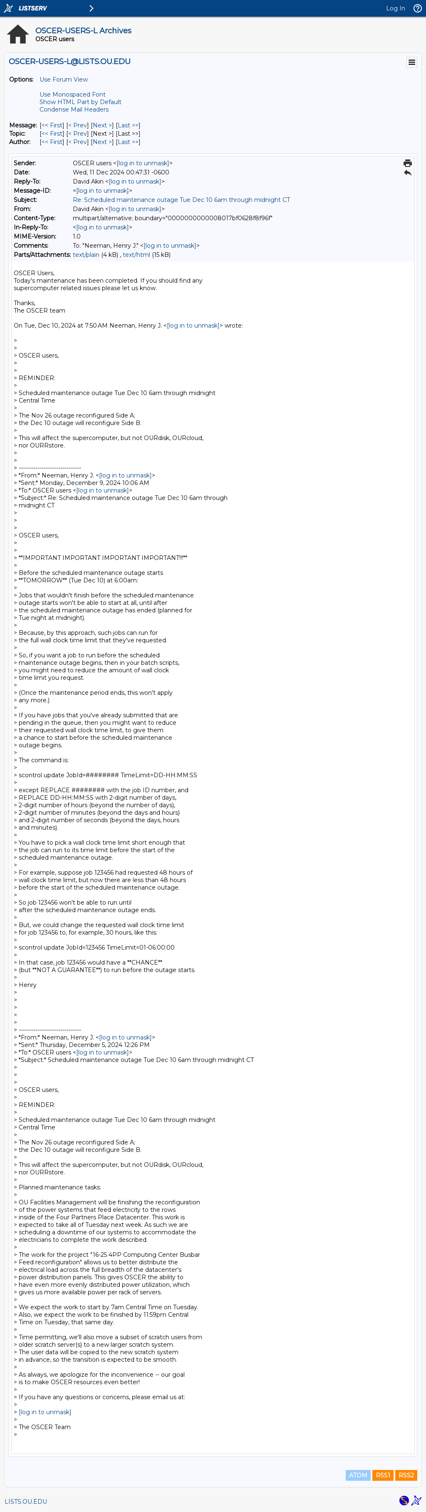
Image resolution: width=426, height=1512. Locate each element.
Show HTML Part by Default (80, 102)
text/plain (86, 255)
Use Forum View (64, 79)
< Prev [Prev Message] (77, 125)
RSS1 (383, 1475)
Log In (395, 8)
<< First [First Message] (52, 125)
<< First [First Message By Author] (52, 142)
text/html (136, 255)
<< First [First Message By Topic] (52, 133)
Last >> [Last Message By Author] (128, 142)
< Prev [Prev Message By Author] (77, 142)
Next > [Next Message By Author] (102, 142)
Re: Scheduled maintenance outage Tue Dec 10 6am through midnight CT (181, 200)
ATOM (358, 1475)
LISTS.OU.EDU (26, 1501)
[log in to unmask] (142, 163)
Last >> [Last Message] (128, 125)
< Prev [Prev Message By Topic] (77, 133)
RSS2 (406, 1475)
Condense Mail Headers (74, 109)
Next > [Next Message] (102, 125)
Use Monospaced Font (73, 94)
